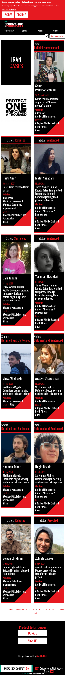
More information (9, 9)
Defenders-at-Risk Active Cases (48, 670)
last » (36, 613)
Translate (59, 36)
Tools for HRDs (9, 30)
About (40, 30)
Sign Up (32, 641)
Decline (21, 14)
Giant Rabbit (41, 656)
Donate (24, 30)
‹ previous (19, 609)
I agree (8, 14)
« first (10, 609)
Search (56, 30)
